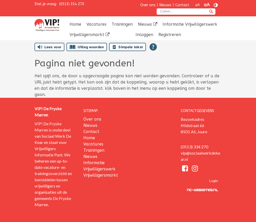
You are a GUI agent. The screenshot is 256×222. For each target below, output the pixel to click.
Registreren (169, 34)
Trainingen (122, 24)
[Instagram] (194, 169)
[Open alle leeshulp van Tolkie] (153, 47)
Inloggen (144, 34)
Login (213, 180)
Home (75, 24)
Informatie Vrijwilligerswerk (190, 24)
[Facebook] (186, 169)
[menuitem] (75, 24)
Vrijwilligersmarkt (90, 34)
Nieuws (165, 5)
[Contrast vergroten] (215, 5)
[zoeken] (211, 12)
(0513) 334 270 (71, 4)
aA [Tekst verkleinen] (197, 5)
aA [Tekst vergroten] (207, 4)
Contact (182, 5)
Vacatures (96, 24)
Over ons (148, 5)
